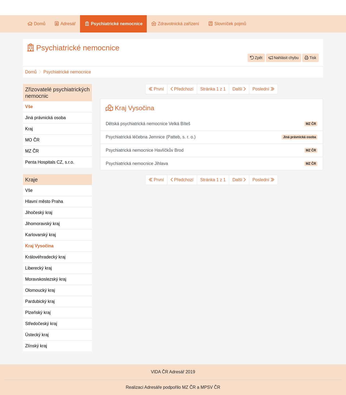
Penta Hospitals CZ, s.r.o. (49, 162)
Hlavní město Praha (44, 201)
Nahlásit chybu (283, 58)
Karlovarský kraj (40, 234)
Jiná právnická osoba (45, 117)
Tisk (310, 58)
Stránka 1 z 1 (213, 89)
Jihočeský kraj (38, 212)
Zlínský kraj (36, 346)
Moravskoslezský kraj (45, 279)
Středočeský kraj (41, 323)
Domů (31, 72)
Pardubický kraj (40, 301)
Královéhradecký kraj (45, 257)
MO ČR (32, 140)
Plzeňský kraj (38, 312)
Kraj (29, 129)
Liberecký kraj (38, 268)
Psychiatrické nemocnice (67, 72)
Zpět (256, 58)
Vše (29, 106)
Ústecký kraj (37, 334)
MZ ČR (32, 151)
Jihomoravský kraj (42, 223)
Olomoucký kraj (40, 290)
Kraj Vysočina (39, 246)
